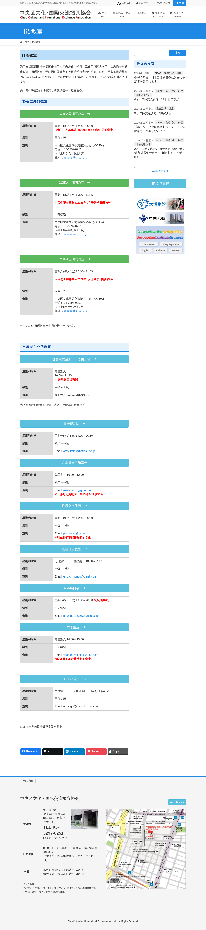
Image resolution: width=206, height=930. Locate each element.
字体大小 (123, 3)
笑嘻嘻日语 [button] (74, 588)
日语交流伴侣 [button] (74, 506)
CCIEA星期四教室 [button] (74, 182)
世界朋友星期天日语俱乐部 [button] (74, 359)
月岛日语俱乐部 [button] (74, 462)
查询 (181, 3)
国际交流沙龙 (143, 94)
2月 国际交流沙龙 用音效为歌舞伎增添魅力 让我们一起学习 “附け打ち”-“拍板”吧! (159, 152)
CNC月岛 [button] (74, 679)
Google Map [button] (177, 802)
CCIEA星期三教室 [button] (74, 114)
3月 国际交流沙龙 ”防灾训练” (153, 113)
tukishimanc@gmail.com (78, 490)
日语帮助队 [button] (74, 423)
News (158, 72)
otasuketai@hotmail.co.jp (79, 451)
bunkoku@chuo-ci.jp (74, 234)
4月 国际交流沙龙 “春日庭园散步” (157, 99)
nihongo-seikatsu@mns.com (80, 654)
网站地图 (28, 780)
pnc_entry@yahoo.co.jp (78, 533)
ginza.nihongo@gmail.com (80, 576)
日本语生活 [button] (74, 627)
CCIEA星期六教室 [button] (74, 259)
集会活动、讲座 (173, 72)
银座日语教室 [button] (74, 549)
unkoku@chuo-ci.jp (75, 157)
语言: (141, 3)
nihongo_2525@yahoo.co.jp (81, 615)
